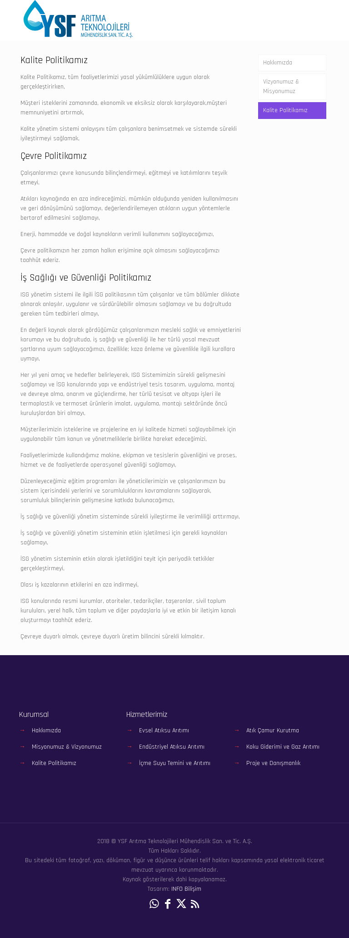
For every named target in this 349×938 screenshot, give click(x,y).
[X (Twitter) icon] (181, 904)
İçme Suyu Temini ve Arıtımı (174, 763)
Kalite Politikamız (285, 110)
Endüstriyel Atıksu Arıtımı (171, 747)
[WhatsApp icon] (154, 904)
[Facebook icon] (167, 904)
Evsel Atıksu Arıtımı (164, 730)
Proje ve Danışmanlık (273, 763)
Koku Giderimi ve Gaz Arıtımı (282, 747)
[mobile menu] (315, 20)
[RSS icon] (194, 904)
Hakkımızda (277, 63)
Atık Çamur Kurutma (272, 730)
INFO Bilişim (186, 889)
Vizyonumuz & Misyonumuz (281, 86)
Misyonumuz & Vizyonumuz (67, 747)
